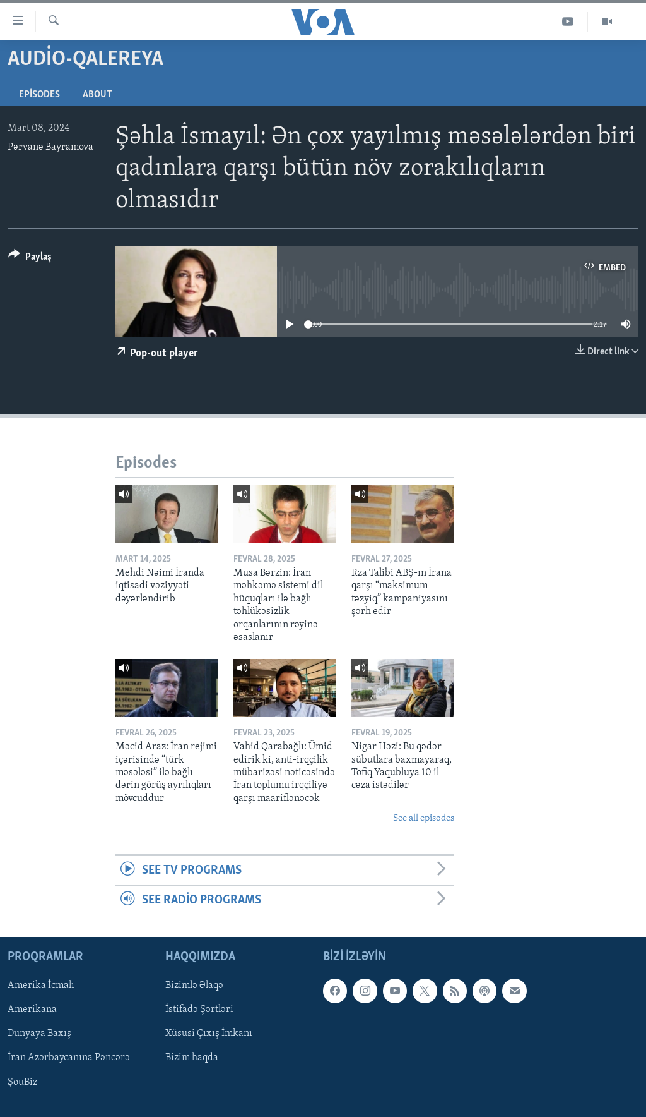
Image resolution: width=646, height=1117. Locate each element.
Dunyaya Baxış (39, 1034)
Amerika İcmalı (41, 986)
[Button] (30, 259)
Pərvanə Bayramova (50, 147)
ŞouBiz (22, 1082)
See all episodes (423, 818)
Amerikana (32, 1010)
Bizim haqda (191, 1058)
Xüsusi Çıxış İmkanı (208, 1034)
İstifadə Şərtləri (199, 1010)
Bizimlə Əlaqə (194, 986)
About (97, 95)
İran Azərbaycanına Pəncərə (69, 1058)
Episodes (39, 95)
